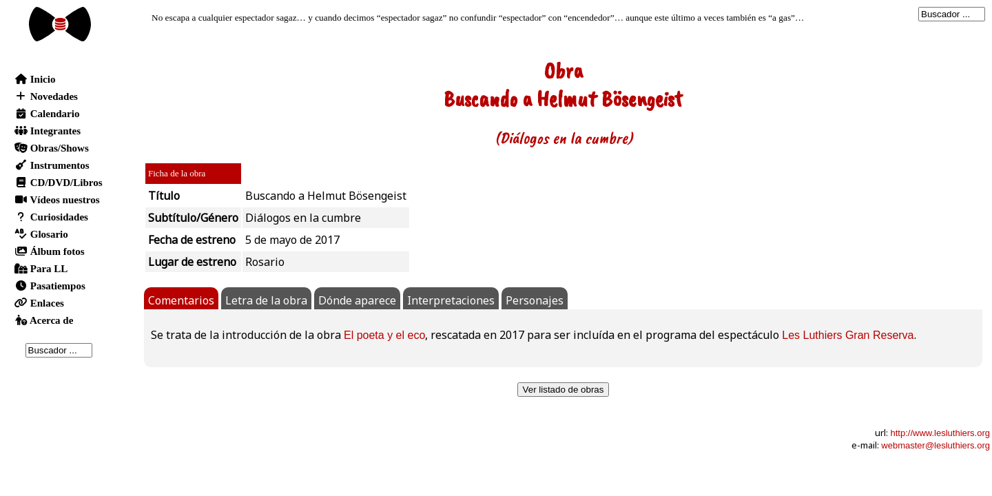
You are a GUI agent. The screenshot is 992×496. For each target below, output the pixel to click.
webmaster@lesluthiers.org (935, 445)
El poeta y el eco (384, 335)
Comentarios (181, 300)
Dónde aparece (357, 300)
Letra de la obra (266, 300)
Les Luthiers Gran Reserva (847, 335)
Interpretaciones (451, 300)
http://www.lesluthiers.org (940, 433)
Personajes (535, 300)
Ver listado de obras (563, 389)
